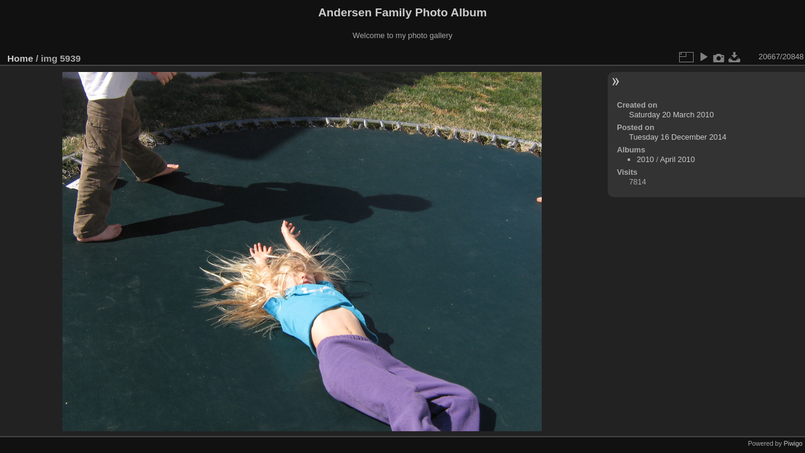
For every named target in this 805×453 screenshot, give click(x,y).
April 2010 (677, 159)
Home (20, 58)
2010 (645, 159)
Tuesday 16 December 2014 (677, 137)
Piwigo (793, 443)
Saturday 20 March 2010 (671, 114)
